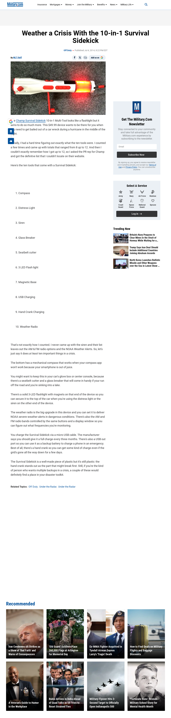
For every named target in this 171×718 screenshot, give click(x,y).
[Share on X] (80, 57)
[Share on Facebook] (74, 57)
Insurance (42, 4)
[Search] (146, 4)
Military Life (127, 4)
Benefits (102, 4)
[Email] (85, 57)
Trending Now (121, 228)
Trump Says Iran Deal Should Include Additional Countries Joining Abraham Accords (144, 250)
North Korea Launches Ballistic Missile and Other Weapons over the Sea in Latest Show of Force (145, 263)
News (113, 4)
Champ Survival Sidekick (31, 120)
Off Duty (68, 50)
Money (69, 4)
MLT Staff (17, 57)
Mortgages (56, 4)
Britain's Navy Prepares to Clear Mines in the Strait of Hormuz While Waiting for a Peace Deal (143, 237)
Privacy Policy (131, 167)
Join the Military (85, 4)
